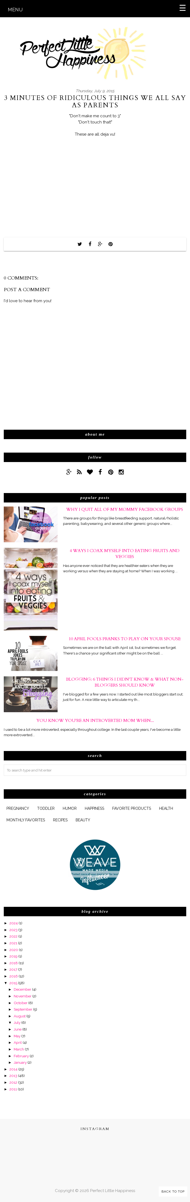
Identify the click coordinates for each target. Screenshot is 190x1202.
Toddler (46, 808)
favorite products (131, 808)
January (20, 1062)
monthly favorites (25, 820)
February (21, 1056)
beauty (83, 820)
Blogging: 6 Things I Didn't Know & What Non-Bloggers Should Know (125, 682)
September (23, 1009)
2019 (13, 956)
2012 (13, 1082)
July (17, 1022)
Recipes (60, 820)
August (20, 1016)
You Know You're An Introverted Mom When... (95, 721)
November (22, 996)
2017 (13, 969)
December (22, 989)
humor (70, 808)
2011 (13, 1089)
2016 (13, 976)
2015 (13, 983)
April (18, 1042)
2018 (13, 963)
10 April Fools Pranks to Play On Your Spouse (125, 639)
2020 (13, 950)
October (20, 1003)
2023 (13, 930)
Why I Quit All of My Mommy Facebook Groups (124, 509)
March (19, 1049)
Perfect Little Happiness (112, 1190)
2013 (13, 1075)
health (166, 808)
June (18, 1029)
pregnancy (17, 808)
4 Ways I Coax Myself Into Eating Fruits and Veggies (125, 554)
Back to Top (173, 1191)
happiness (94, 808)
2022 (13, 936)
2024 (13, 923)
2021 (13, 943)
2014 (13, 1069)
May (17, 1036)
